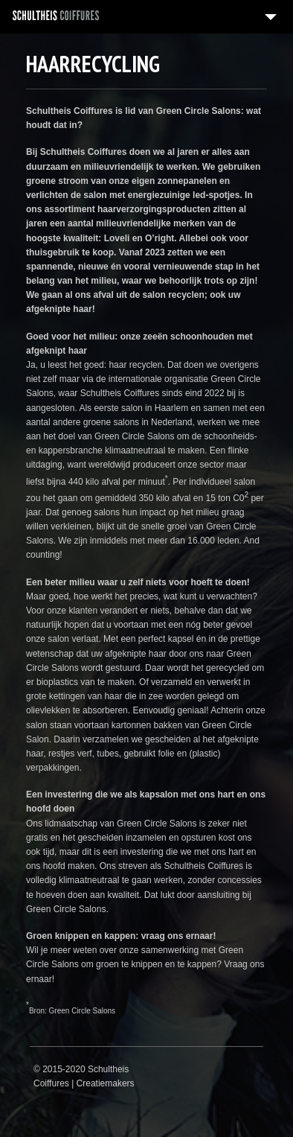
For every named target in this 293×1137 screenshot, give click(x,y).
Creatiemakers (106, 1083)
